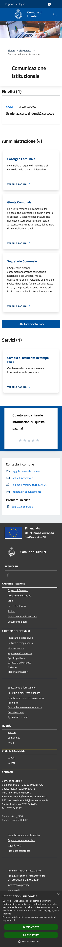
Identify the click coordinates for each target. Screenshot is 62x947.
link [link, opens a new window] (13, 920)
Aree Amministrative (19, 595)
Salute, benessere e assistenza (25, 707)
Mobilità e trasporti (18, 672)
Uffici (10, 601)
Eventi (11, 763)
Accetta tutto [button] (31, 927)
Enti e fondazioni (17, 606)
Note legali (14, 890)
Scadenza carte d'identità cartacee (30, 113)
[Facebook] (8, 575)
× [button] (58, 894)
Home (11, 50)
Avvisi (9, 106)
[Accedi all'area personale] (49, 4)
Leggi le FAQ (14, 845)
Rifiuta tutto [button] (31, 934)
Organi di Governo (18, 590)
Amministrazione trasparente (24, 870)
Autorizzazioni (16, 712)
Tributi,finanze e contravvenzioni (26, 698)
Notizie (12, 732)
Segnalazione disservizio (21, 840)
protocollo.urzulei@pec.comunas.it (28, 800)
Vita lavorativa (16, 648)
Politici (11, 611)
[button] (31, 941)
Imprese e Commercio (20, 653)
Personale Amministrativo (22, 616)
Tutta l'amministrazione (31, 324)
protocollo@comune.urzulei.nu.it (28, 796)
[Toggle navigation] (7, 14)
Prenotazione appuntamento (24, 835)
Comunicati (14, 738)
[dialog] (31, 919)
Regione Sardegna (15, 4)
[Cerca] (55, 14)
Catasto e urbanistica (19, 662)
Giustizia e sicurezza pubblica (24, 693)
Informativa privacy (18, 885)
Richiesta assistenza (19, 851)
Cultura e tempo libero (20, 643)
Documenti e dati (17, 622)
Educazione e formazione (22, 687)
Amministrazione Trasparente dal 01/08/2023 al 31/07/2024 (26, 878)
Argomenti (25, 50)
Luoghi (11, 757)
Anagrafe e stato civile (20, 638)
